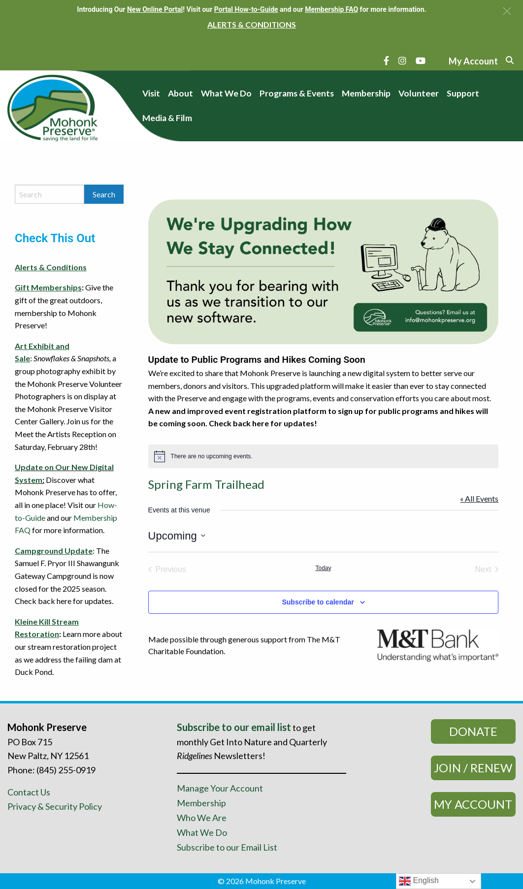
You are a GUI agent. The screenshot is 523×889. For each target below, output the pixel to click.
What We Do (202, 832)
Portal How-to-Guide (246, 9)
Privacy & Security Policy (54, 806)
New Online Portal (155, 9)
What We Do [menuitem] (226, 93)
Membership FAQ (331, 9)
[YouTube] (420, 60)
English (419, 881)
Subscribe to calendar (318, 602)
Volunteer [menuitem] (418, 93)
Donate (473, 731)
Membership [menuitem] (366, 93)
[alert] (323, 456)
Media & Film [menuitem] (167, 118)
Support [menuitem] (463, 93)
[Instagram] (402, 60)
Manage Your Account (220, 788)
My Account (473, 804)
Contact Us (28, 792)
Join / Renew (473, 768)
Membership (201, 802)
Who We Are (202, 817)
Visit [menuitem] (151, 93)
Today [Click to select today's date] (323, 568)
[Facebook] (386, 60)
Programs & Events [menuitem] (297, 93)
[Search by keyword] (49, 194)
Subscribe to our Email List (227, 847)
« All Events (479, 498)
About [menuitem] (180, 93)
